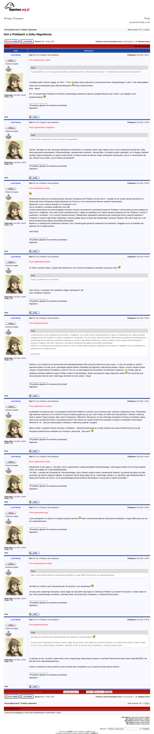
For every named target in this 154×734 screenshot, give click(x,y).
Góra (6, 117)
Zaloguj (8, 18)
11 (136, 41)
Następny (146, 46)
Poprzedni (137, 46)
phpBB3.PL (94, 733)
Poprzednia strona (115, 41)
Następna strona (144, 41)
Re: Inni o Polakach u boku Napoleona (46, 55)
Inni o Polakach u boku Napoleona (27, 34)
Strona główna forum (12, 30)
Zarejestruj (18, 18)
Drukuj (7, 46)
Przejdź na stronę (102, 41)
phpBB (69, 731)
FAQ (147, 18)
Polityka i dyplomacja (29, 30)
